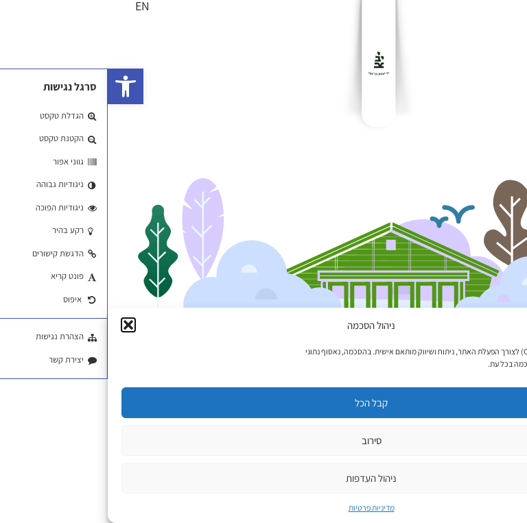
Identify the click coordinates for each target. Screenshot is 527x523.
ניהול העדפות (263, 478)
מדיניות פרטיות (264, 507)
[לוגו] (271, 63)
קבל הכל (263, 402)
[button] (18, 86)
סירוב (264, 440)
